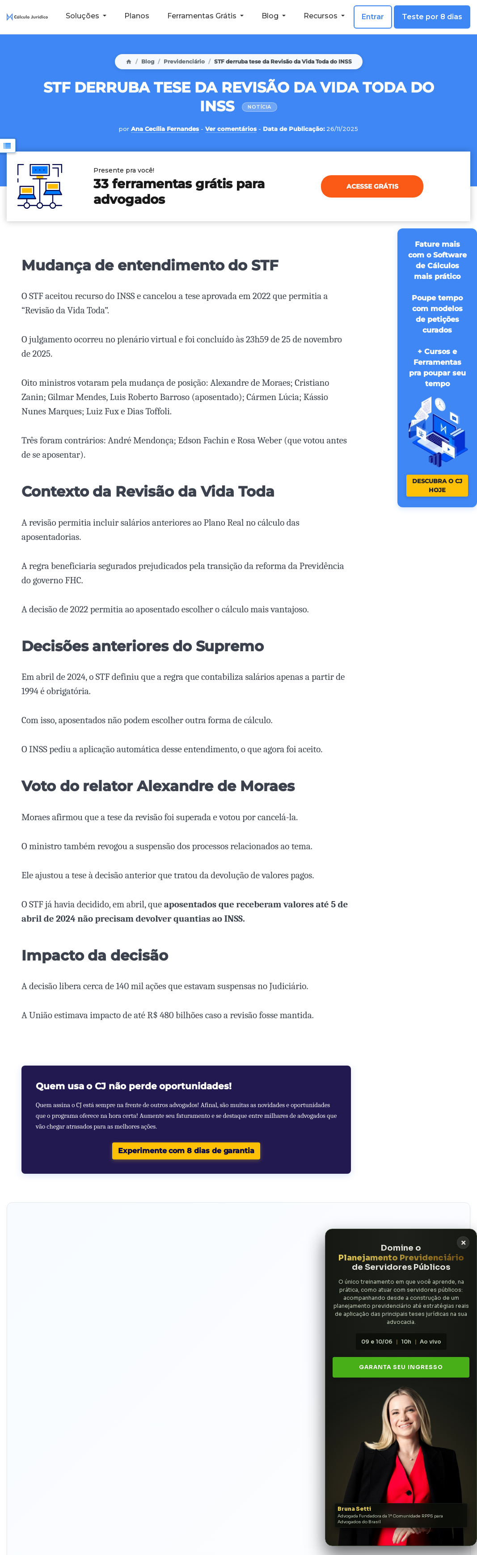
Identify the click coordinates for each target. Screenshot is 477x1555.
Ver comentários (231, 128)
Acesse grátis (372, 186)
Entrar (373, 17)
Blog (147, 61)
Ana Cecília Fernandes (165, 128)
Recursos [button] (321, 16)
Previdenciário (184, 61)
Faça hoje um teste (53, 1253)
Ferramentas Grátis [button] (202, 16)
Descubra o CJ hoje (437, 485)
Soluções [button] (83, 16)
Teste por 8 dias (432, 17)
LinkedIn (216, 1468)
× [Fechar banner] (454, 1242)
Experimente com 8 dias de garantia (186, 1150)
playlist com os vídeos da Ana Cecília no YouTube (234, 1455)
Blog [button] (271, 16)
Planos (136, 16)
